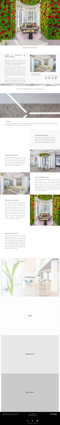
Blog (48, 2)
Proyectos (44, 2)
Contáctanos (54, 2)
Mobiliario (39, 2)
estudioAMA (33, 2)
